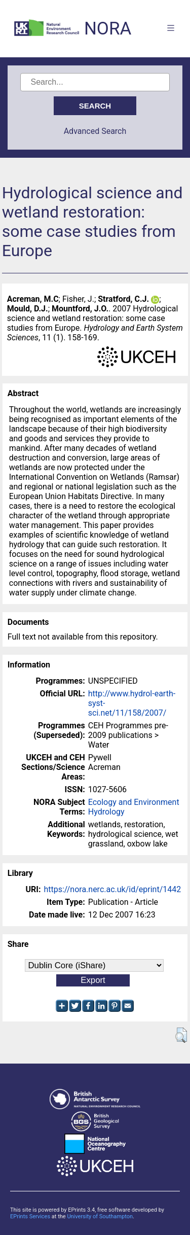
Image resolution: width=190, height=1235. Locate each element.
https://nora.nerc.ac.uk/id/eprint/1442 (112, 889)
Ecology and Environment (133, 802)
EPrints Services (30, 1216)
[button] (181, 1035)
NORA (107, 28)
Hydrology (106, 812)
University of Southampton (100, 1216)
